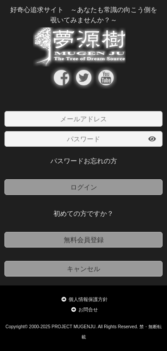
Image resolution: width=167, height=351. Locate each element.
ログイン (83, 187)
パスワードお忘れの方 (83, 161)
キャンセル (83, 269)
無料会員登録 (84, 240)
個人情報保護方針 (84, 299)
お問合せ (84, 309)
